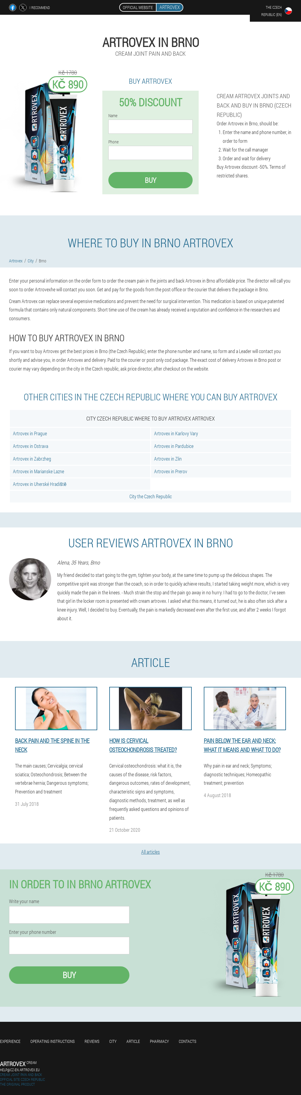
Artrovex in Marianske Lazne (38, 471)
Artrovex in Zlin (168, 458)
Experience (10, 1041)
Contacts (187, 1041)
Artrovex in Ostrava (30, 446)
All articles (150, 852)
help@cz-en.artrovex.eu (20, 1069)
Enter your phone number (32, 932)
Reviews (92, 1041)
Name (112, 116)
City (112, 1041)
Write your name (24, 901)
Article (133, 1041)
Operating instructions (52, 1041)
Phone (113, 142)
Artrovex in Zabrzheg (32, 458)
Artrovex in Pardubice (174, 446)
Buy (150, 180)
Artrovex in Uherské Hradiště (40, 484)
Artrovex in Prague (30, 433)
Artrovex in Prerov (170, 471)
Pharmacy (159, 1041)
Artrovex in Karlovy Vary (176, 433)
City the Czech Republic (150, 496)
